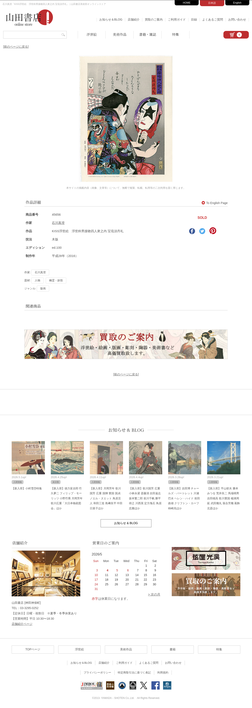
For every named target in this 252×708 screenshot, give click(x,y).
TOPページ (32, 649)
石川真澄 (58, 223)
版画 (43, 288)
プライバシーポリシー (97, 672)
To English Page (215, 203)
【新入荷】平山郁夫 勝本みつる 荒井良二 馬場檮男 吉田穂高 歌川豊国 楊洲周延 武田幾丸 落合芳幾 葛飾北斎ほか (223, 498)
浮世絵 (92, 34)
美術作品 (119, 34)
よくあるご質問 (212, 19)
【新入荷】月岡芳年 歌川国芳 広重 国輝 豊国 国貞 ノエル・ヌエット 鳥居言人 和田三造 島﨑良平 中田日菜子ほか (106, 498)
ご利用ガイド (177, 19)
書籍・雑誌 (147, 34)
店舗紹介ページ (22, 624)
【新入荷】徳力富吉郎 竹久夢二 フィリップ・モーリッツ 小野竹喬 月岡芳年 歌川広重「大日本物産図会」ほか (67, 498)
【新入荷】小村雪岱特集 (27, 488)
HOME (187, 2)
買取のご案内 (154, 19)
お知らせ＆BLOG (110, 19)
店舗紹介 (134, 19)
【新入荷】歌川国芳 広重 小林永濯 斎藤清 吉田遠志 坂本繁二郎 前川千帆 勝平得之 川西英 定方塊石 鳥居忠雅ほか (145, 498)
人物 (37, 280)
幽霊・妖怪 (56, 280)
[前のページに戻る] (16, 46)
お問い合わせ (237, 19)
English (237, 2)
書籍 (173, 649)
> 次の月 (154, 594)
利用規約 (162, 672)
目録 (194, 19)
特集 (175, 34)
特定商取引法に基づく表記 (134, 672)
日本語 (212, 2)
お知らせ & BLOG (126, 430)
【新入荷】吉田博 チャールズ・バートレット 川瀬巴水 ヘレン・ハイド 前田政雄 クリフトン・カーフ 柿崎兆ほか (184, 498)
